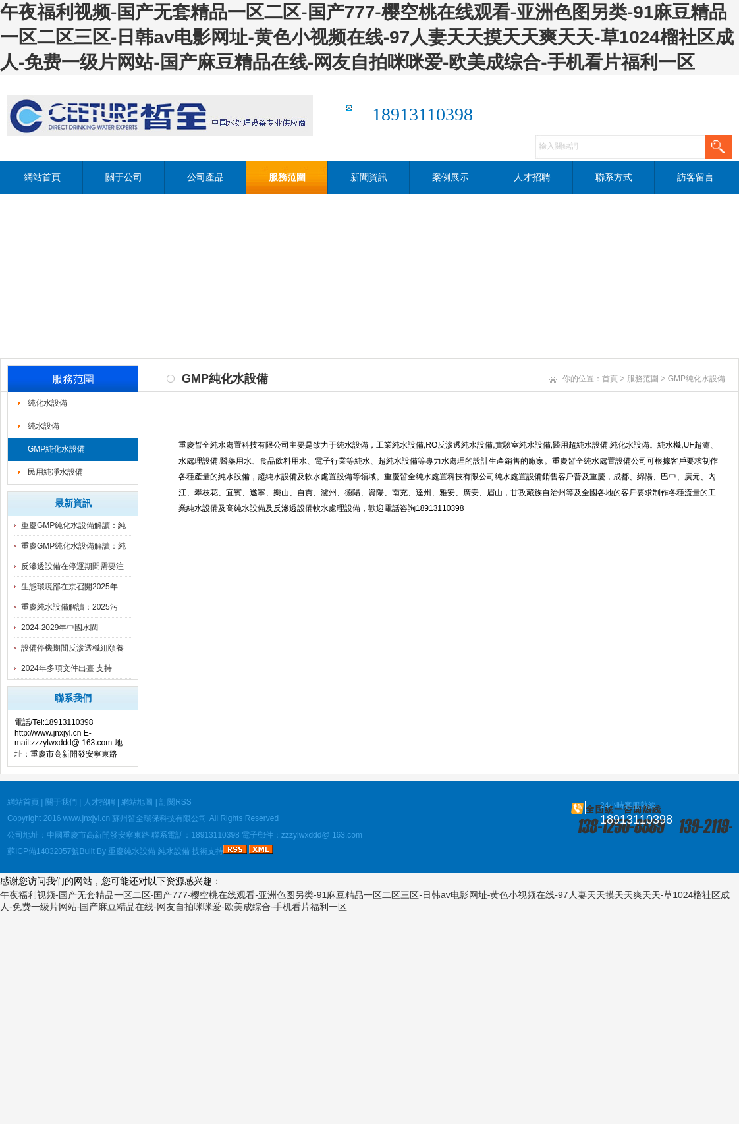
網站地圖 (137, 802)
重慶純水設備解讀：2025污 (69, 607)
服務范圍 (287, 177)
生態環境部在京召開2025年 (69, 586)
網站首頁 (42, 177)
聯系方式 (613, 177)
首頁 (610, 378)
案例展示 (450, 177)
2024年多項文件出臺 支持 (66, 668)
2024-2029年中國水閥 (59, 627)
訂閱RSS (175, 802)
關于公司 (123, 177)
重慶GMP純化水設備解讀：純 (73, 525)
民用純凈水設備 (55, 472)
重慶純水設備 (131, 851)
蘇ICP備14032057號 (43, 851)
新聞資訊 (368, 177)
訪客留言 (695, 177)
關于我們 (61, 802)
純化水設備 (47, 403)
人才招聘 (532, 177)
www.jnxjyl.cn (86, 818)
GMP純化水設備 (56, 449)
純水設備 (43, 426)
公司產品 (205, 177)
